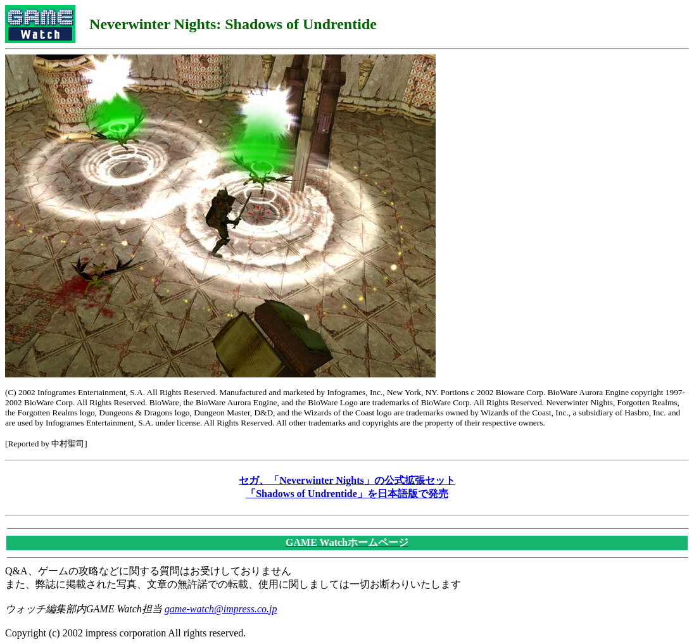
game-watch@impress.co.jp (221, 608)
